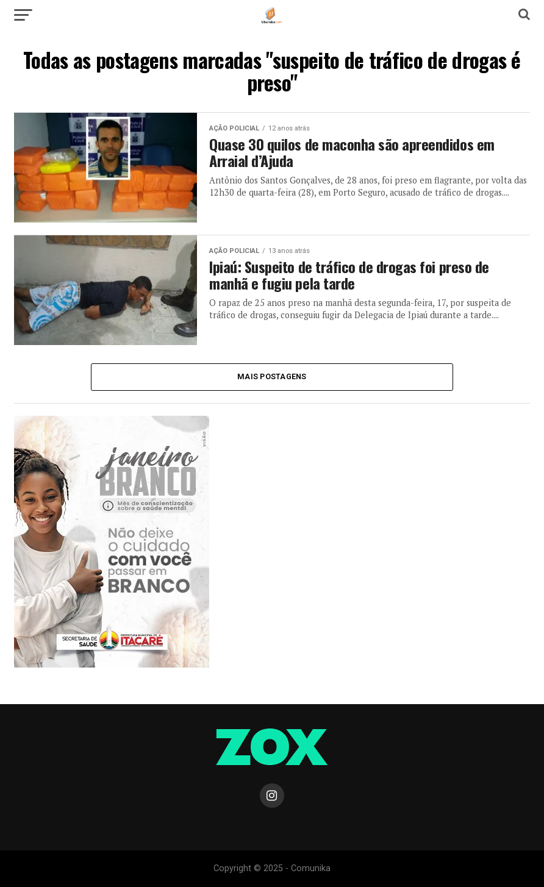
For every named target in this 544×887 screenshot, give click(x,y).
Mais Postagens (272, 376)
